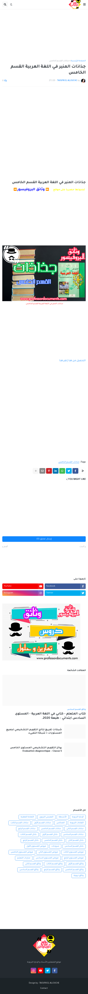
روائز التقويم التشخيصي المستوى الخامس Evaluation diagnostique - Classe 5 (36, 750)
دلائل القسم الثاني (76, 840)
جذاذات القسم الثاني (75, 829)
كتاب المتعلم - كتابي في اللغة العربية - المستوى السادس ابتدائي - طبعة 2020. (50, 716)
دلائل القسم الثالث (28, 835)
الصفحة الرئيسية (78, 61)
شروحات (55, 846)
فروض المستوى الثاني (48, 852)
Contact (44, 988)
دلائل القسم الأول (50, 835)
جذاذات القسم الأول (42, 823)
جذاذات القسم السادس (73, 835)
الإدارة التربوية (78, 817)
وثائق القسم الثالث (54, 864)
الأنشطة (62, 817)
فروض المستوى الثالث (73, 852)
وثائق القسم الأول (76, 864)
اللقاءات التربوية (77, 823)
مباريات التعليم (23, 858)
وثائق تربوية (79, 876)
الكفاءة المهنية (27, 817)
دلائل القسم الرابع (31, 840)
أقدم (6, 547)
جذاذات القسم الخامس (59, 61)
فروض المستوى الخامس (22, 852)
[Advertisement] (44, 34)
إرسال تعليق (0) (44, 539)
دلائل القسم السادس (74, 846)
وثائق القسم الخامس (74, 870)
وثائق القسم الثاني (33, 864)
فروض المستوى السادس (47, 858)
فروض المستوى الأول (36, 846)
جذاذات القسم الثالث (19, 823)
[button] (84, 4)
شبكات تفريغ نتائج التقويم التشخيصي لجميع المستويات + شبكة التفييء (34, 731)
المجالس (61, 823)
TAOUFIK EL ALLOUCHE (49, 983)
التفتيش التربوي (46, 817)
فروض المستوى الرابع (74, 858)
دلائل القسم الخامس (53, 840)
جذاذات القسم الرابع (26, 829)
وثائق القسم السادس (29, 870)
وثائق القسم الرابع (52, 870)
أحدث (82, 547)
